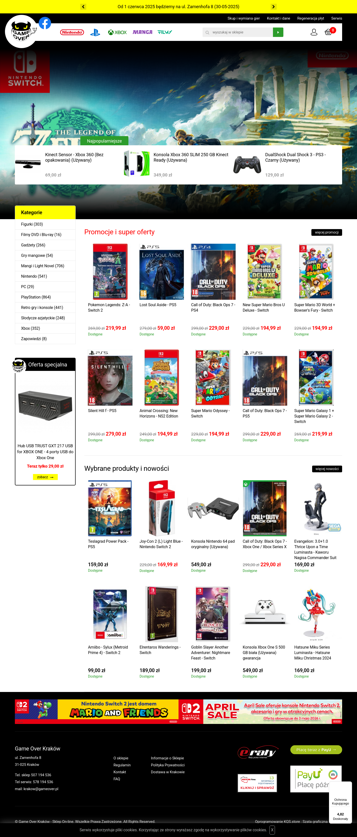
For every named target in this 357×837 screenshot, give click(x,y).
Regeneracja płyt (310, 18)
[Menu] (349, 784)
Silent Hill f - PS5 (102, 410)
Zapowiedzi (31, 338)
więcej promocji (327, 232)
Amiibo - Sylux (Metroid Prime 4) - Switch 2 (108, 650)
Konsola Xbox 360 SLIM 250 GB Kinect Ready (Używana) (190, 157)
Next (274, 7)
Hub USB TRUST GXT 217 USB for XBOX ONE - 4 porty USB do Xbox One (45, 451)
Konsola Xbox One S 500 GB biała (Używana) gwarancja (264, 652)
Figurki (27, 224)
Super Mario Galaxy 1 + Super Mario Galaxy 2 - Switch (314, 416)
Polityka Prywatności (168, 765)
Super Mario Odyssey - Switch (210, 413)
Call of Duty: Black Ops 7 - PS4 (213, 307)
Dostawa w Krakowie (168, 772)
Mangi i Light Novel (37, 266)
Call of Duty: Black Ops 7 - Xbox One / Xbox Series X (265, 544)
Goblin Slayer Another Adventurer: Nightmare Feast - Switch (210, 652)
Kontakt (120, 772)
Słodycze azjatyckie (38, 318)
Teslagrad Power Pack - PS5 (108, 544)
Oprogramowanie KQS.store (277, 821)
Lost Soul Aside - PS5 (158, 304)
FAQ (117, 779)
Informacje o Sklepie (167, 758)
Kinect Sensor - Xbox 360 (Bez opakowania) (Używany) (74, 157)
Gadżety (28, 245)
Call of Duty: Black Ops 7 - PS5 (265, 413)
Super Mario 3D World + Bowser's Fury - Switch (314, 307)
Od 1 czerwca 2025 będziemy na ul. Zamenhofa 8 (165, 6)
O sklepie (121, 758)
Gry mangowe (33, 255)
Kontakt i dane (278, 18)
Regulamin (122, 765)
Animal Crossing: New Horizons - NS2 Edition (159, 413)
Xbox (25, 328)
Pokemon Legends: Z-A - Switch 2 (109, 307)
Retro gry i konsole (37, 307)
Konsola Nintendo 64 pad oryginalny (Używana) (213, 544)
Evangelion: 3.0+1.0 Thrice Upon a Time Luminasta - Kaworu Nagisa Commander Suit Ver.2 (315, 550)
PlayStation (31, 297)
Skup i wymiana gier (244, 18)
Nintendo (29, 276)
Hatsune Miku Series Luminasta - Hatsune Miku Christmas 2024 (312, 652)
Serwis (336, 18)
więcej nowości (327, 469)
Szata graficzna (322, 821)
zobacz (45, 477)
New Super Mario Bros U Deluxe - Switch (264, 307)
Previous (83, 7)
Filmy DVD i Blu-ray (37, 234)
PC (23, 286)
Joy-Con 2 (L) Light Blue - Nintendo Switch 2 (161, 544)
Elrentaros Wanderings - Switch (160, 650)
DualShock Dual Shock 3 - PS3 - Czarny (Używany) (295, 157)
